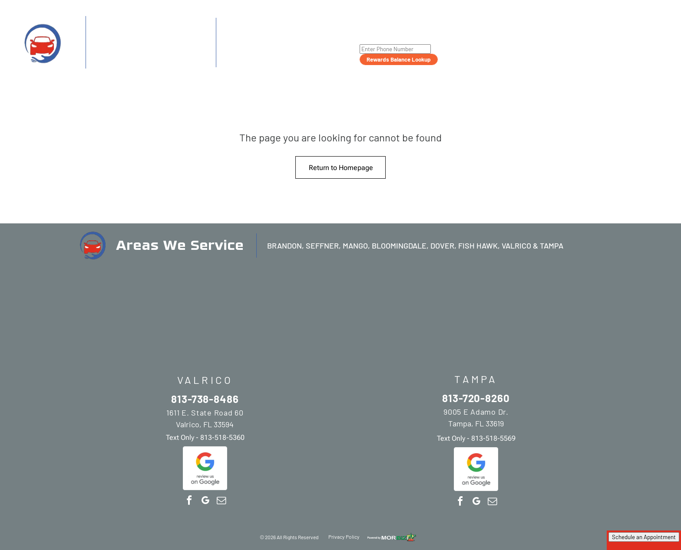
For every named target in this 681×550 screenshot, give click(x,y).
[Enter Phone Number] (395, 49)
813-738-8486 (124, 36)
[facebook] (189, 502)
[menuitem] (461, 35)
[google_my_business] (205, 502)
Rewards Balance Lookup (399, 59)
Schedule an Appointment (644, 537)
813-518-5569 (282, 61)
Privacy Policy (344, 537)
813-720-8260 (257, 37)
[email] (221, 502)
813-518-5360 (152, 62)
